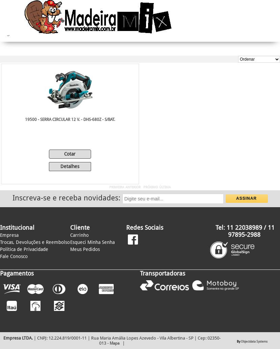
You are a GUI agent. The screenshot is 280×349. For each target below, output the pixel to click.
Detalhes (69, 166)
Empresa (9, 235)
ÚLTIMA (165, 187)
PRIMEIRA (116, 187)
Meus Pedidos (85, 249)
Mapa (114, 343)
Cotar (70, 154)
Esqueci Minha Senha (92, 242)
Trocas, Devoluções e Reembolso (35, 242)
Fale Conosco (14, 256)
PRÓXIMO (150, 187)
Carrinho (79, 235)
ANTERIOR (133, 187)
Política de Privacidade (24, 249)
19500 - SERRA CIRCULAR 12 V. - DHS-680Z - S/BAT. (70, 119)
